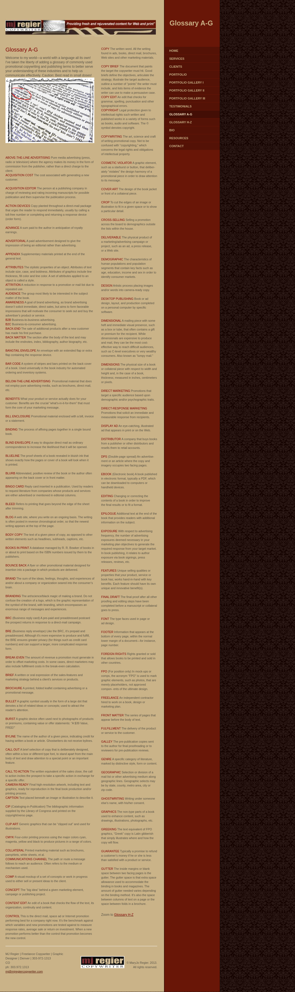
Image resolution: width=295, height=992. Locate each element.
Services (176, 58)
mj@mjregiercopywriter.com (24, 971)
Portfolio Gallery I (186, 82)
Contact (176, 146)
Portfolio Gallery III (187, 98)
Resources (178, 138)
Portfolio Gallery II (186, 90)
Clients (175, 66)
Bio (172, 130)
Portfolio (178, 74)
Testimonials (180, 106)
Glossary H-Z (180, 122)
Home (173, 50)
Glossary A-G (180, 114)
